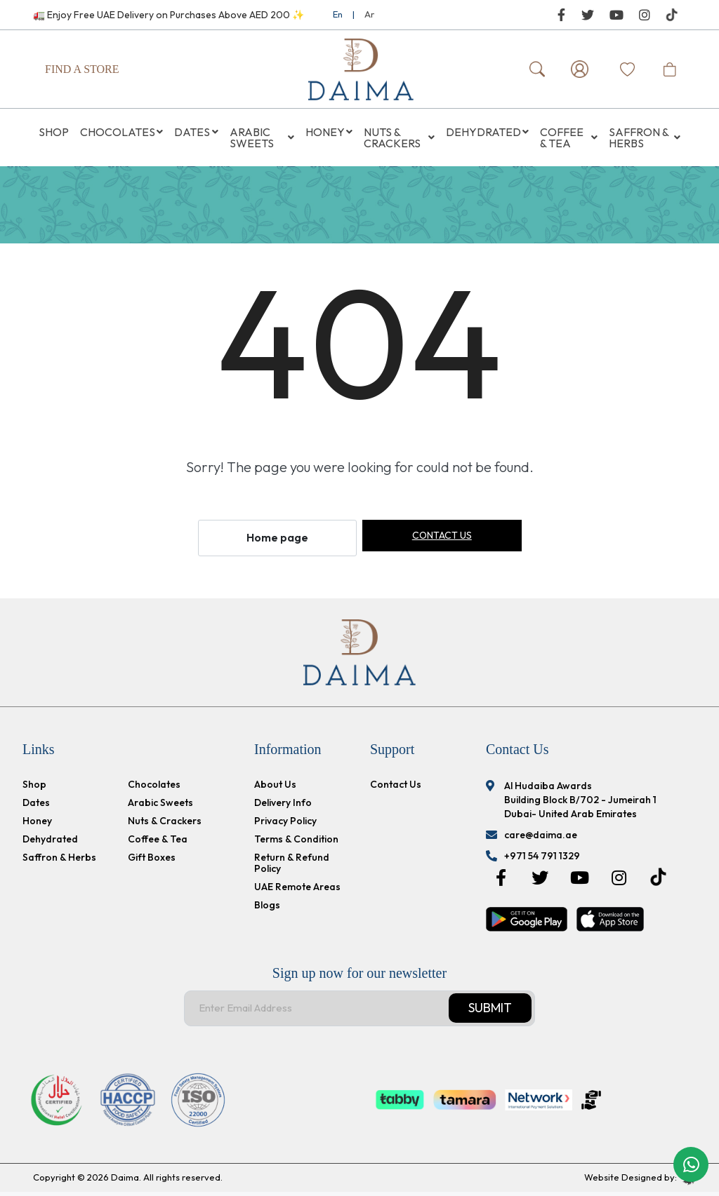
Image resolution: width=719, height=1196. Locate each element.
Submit (490, 1012)
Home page (277, 542)
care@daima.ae (540, 839)
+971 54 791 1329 (542, 860)
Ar (369, 14)
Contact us (442, 540)
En (338, 14)
